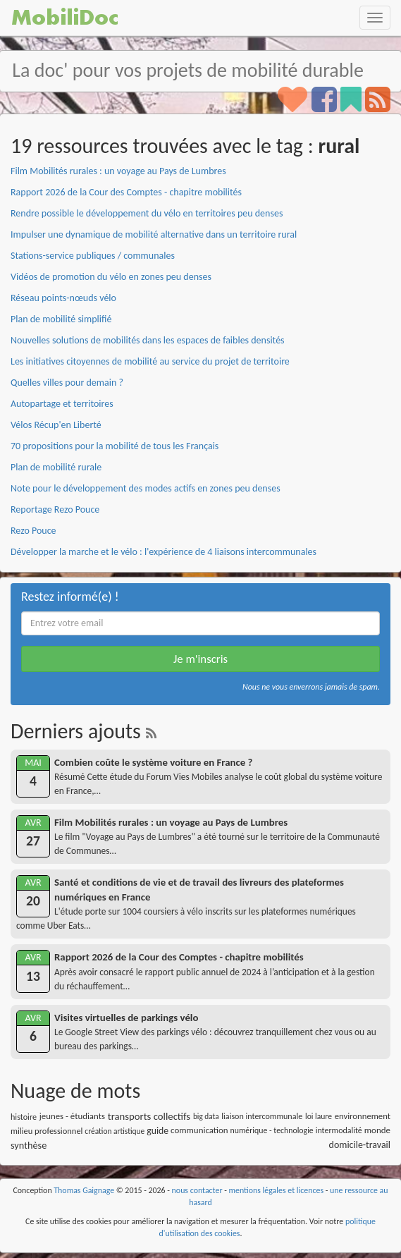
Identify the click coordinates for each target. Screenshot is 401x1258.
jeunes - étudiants (72, 1116)
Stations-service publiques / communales (93, 256)
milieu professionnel (46, 1130)
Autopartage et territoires (62, 404)
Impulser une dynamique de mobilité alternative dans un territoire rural (154, 234)
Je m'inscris (200, 659)
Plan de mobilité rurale (56, 467)
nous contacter (197, 1190)
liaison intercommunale (261, 1116)
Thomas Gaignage (84, 1190)
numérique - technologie (272, 1130)
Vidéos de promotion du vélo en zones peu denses (111, 277)
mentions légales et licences (276, 1190)
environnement (362, 1116)
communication (199, 1130)
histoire (24, 1116)
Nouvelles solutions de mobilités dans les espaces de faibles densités (148, 340)
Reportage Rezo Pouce (55, 509)
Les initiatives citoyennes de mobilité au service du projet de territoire (150, 361)
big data (206, 1116)
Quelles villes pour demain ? (67, 383)
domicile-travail (359, 1145)
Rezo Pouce (33, 531)
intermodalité (339, 1130)
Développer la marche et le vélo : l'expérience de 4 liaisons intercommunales (163, 552)
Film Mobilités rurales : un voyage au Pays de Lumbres (118, 171)
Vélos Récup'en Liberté (56, 425)
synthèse (29, 1145)
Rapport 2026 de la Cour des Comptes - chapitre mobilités (126, 192)
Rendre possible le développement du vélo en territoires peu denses (147, 213)
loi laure (318, 1116)
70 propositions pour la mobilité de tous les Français (114, 446)
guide (157, 1131)
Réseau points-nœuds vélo (63, 298)
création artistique (114, 1131)
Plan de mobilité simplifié (61, 319)
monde (377, 1130)
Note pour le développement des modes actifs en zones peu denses (145, 488)
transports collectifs (149, 1116)
